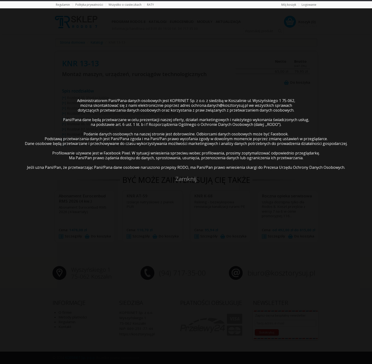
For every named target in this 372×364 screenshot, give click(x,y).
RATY (150, 5)
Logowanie (309, 5)
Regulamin (63, 5)
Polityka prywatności (89, 5)
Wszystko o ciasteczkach (125, 5)
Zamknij (186, 179)
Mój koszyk (288, 5)
